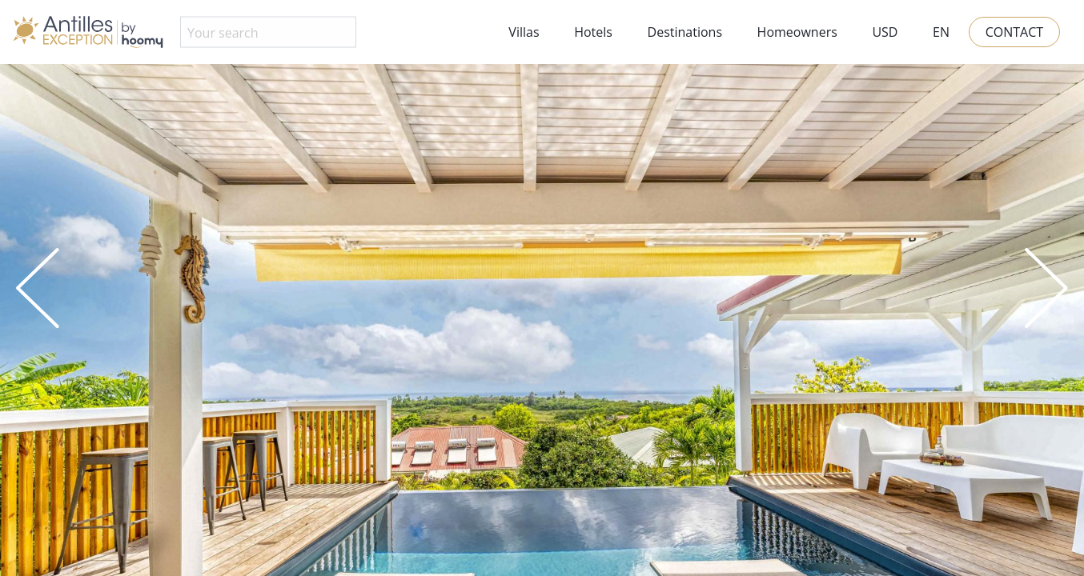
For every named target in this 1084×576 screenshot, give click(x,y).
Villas (523, 32)
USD (884, 32)
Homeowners (797, 32)
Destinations (685, 32)
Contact (1014, 32)
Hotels (593, 32)
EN (941, 32)
